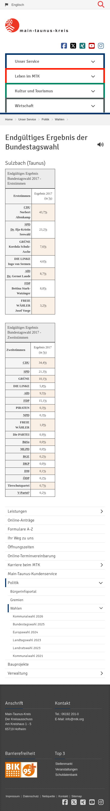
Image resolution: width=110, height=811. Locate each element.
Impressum (12, 796)
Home (9, 119)
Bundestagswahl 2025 (29, 624)
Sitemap (77, 796)
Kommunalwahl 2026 (28, 616)
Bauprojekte (18, 664)
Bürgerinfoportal (23, 591)
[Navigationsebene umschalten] (102, 511)
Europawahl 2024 (25, 632)
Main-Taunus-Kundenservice (32, 573)
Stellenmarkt (64, 764)
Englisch (18, 5)
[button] (65, 803)
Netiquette (48, 796)
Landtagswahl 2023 (27, 640)
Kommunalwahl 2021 (28, 656)
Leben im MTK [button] (55, 76)
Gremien (16, 600)
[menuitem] (55, 60)
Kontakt (63, 796)
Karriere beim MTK (24, 564)
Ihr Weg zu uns (21, 538)
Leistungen (17, 511)
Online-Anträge (21, 520)
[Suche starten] (101, 4)
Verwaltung (17, 673)
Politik (45, 119)
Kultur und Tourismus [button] (55, 91)
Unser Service (27, 119)
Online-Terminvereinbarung (31, 556)
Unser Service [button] (55, 61)
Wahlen (59, 119)
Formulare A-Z (20, 529)
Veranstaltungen (66, 769)
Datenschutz (31, 796)
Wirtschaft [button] (55, 105)
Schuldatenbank (66, 775)
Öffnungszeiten (21, 547)
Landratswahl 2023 (27, 648)
